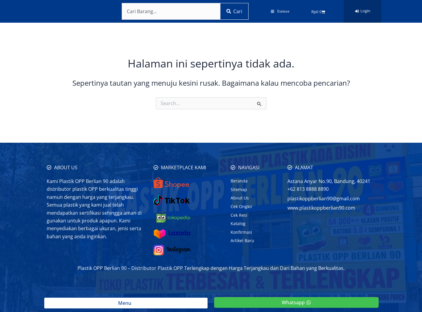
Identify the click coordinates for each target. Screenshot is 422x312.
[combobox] (169, 11)
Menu (126, 303)
